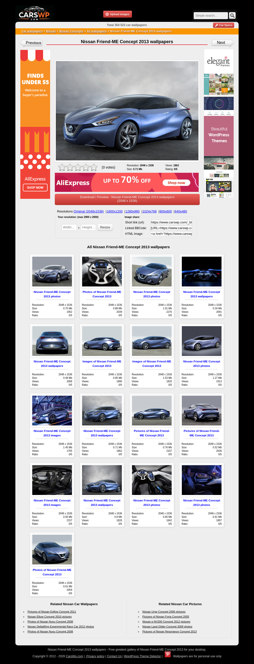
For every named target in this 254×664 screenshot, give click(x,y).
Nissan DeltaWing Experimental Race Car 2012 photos (61, 626)
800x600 (165, 211)
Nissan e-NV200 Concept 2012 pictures (166, 621)
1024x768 (149, 211)
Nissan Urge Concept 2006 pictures (164, 611)
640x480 (181, 211)
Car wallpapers (32, 31)
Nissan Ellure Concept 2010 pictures (50, 616)
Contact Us (114, 656)
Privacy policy (95, 656)
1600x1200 (115, 211)
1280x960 (133, 211)
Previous (33, 43)
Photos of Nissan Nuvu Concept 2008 (50, 621)
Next (221, 42)
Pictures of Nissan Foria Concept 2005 (165, 616)
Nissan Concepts (71, 31)
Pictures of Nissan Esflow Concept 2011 (52, 611)
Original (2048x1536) (89, 211)
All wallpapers (97, 31)
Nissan (51, 31)
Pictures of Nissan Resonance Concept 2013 (169, 631)
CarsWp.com (74, 656)
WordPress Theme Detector (142, 656)
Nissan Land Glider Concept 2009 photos (167, 626)
